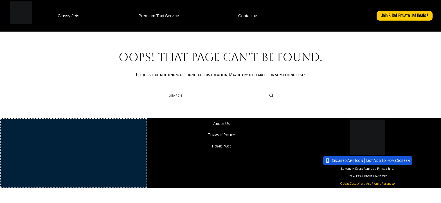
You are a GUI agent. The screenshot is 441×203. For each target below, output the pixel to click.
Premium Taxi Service (158, 15)
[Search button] (271, 95)
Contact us (248, 15)
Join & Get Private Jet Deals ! (404, 15)
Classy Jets (68, 15)
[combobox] (215, 95)
